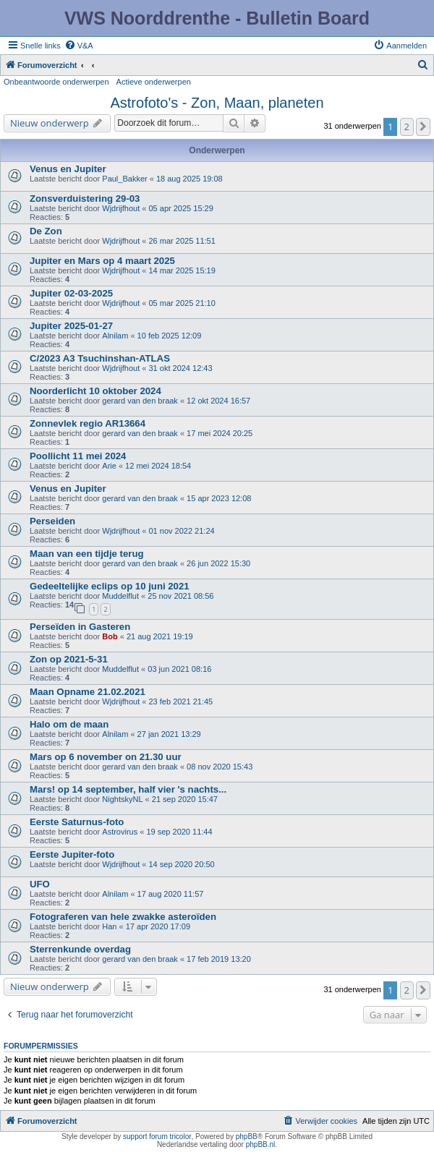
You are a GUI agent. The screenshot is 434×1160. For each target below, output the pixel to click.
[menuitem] (78, 45)
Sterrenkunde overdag (80, 949)
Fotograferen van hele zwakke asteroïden (123, 916)
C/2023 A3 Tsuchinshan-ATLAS (100, 358)
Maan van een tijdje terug (87, 553)
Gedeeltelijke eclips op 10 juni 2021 (110, 586)
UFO (40, 884)
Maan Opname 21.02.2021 (87, 691)
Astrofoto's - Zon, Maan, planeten (216, 103)
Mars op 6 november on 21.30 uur (106, 756)
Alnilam (115, 335)
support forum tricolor (157, 1136)
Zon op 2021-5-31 (69, 659)
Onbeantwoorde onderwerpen (56, 81)
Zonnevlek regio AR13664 (87, 423)
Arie (109, 465)
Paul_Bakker (124, 178)
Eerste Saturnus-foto (77, 821)
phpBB (247, 1136)
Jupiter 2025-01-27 (71, 325)
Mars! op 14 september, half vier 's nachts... (128, 789)
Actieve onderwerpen (153, 81)
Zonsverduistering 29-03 (85, 198)
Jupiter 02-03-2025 (71, 293)
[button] (423, 126)
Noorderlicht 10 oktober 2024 (95, 390)
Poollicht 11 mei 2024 (78, 456)
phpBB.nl (261, 1144)
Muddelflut (120, 596)
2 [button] (406, 126)
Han (109, 926)
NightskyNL (122, 799)
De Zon (46, 231)
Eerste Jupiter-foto (72, 854)
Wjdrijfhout (121, 208)
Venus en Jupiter (68, 168)
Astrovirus (119, 831)
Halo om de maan (69, 724)
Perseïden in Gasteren (80, 626)
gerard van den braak (140, 400)
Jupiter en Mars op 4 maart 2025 (102, 260)
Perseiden (52, 521)
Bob (109, 636)
